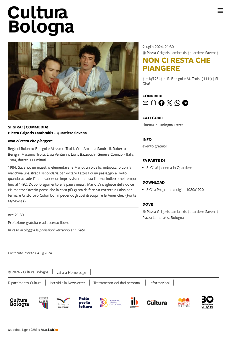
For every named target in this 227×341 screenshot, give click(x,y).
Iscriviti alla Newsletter (67, 282)
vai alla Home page (71, 272)
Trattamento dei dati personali (117, 282)
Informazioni (160, 282)
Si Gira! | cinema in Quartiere (169, 167)
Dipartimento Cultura (25, 282)
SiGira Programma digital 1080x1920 (175, 189)
